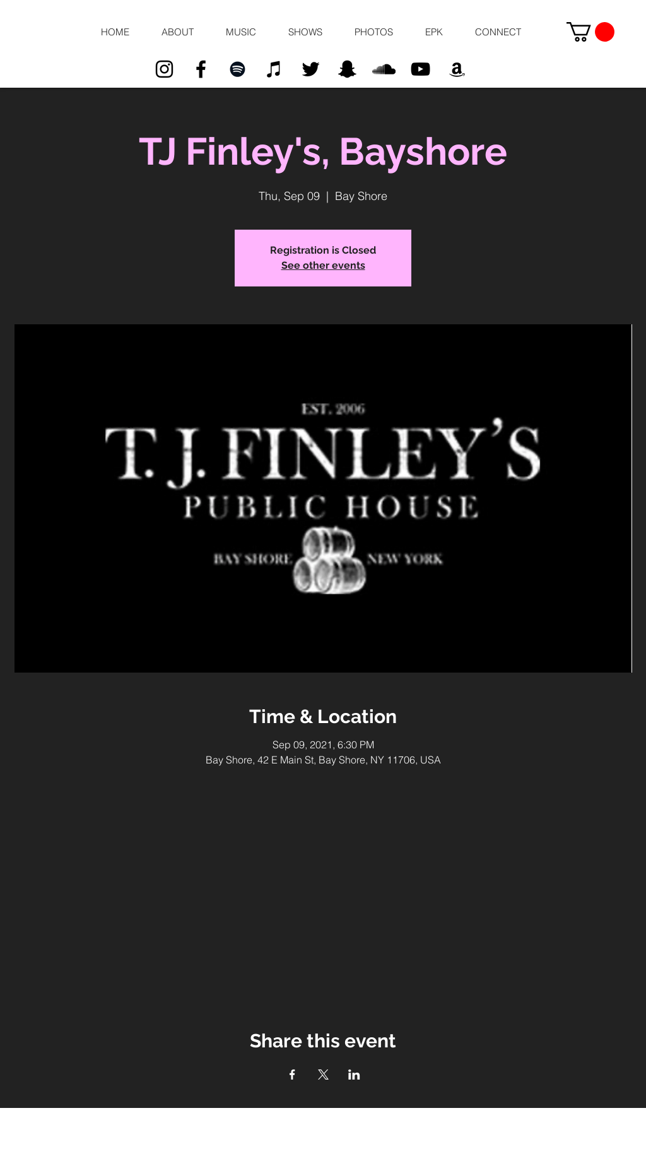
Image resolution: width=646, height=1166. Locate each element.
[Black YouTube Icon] (420, 69)
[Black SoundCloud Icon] (384, 69)
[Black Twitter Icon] (310, 69)
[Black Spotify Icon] (237, 69)
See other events (323, 265)
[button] (177, 32)
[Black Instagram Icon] (164, 69)
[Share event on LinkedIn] (354, 1074)
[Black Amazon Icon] (457, 69)
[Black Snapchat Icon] (347, 69)
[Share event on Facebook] (292, 1074)
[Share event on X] (323, 1074)
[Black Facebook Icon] (201, 69)
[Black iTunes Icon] (274, 69)
